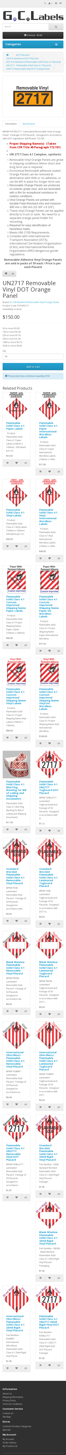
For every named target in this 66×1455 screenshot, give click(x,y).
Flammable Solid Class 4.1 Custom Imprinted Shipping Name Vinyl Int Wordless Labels (49, 699)
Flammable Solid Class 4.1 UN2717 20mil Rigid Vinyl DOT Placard (49, 1321)
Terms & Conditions (12, 1404)
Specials (7, 1429)
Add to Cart (33, 366)
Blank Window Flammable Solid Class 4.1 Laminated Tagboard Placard (48, 969)
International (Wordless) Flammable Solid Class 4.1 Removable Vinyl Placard (15, 1059)
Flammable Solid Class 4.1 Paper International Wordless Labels (48, 430)
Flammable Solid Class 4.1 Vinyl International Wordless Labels (48, 517)
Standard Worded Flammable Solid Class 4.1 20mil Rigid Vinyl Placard (48, 1152)
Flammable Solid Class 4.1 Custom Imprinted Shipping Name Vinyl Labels (16, 696)
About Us (7, 1393)
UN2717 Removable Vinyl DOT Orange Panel (28, 68)
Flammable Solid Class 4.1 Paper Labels (15, 425)
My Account (8, 1439)
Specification (29, 123)
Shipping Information (13, 1397)
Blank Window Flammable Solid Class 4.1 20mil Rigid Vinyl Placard (48, 1237)
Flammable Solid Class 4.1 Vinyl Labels (15, 512)
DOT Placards (23, 55)
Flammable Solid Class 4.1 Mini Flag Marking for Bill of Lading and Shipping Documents (16, 790)
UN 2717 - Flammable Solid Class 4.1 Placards (28, 65)
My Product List (10, 1446)
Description (11, 123)
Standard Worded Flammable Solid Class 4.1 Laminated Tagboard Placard (48, 877)
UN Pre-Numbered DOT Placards (22, 58)
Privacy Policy (9, 1400)
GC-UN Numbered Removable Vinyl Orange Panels (34, 302)
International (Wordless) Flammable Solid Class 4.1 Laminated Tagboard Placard (48, 1060)
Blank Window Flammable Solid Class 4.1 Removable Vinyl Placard (15, 967)
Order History (9, 1442)
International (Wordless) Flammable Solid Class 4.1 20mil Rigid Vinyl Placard (15, 1323)
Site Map (7, 1416)
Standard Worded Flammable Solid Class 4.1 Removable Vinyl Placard (15, 876)
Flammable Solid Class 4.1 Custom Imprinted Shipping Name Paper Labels (16, 604)
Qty (4, 350)
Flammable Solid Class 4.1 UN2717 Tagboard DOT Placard (49, 787)
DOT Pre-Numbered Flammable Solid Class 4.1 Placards (33, 61)
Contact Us (8, 1413)
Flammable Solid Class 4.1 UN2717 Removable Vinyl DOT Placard (15, 1152)
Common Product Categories (17, 1426)
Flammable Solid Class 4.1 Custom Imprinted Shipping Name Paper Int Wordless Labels (49, 606)
